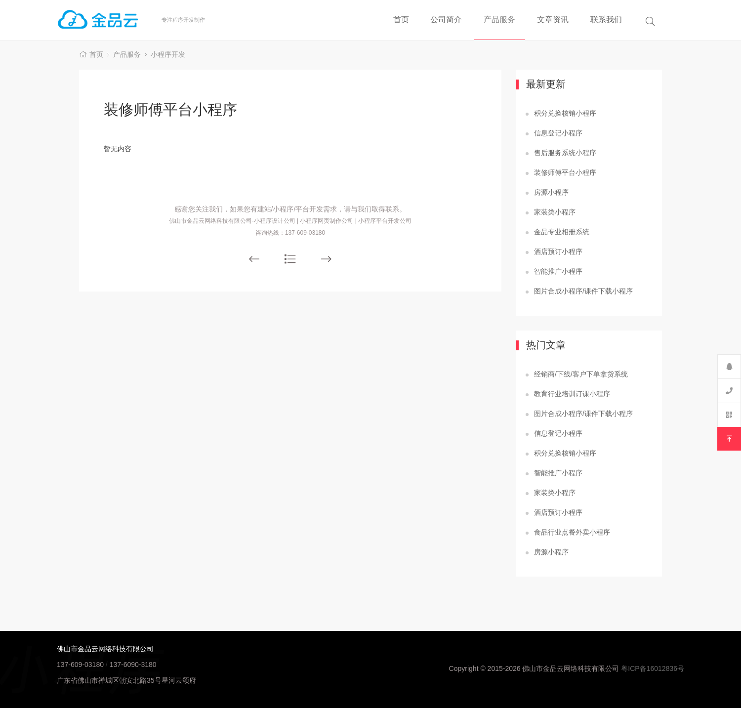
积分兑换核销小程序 (565, 113)
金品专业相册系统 (561, 232)
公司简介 (446, 19)
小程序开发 (168, 55)
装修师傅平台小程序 (565, 172)
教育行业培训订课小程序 (572, 394)
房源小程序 (551, 192)
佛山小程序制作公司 (109, 20)
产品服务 (499, 19)
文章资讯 (553, 19)
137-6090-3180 (133, 664)
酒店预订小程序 (558, 251)
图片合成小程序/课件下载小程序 (583, 291)
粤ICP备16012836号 (652, 668)
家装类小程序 (555, 212)
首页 (401, 19)
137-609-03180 (80, 664)
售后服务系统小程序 (565, 153)
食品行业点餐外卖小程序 (572, 532)
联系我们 (606, 19)
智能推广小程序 (558, 271)
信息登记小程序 (558, 133)
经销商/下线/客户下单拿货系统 (581, 374)
